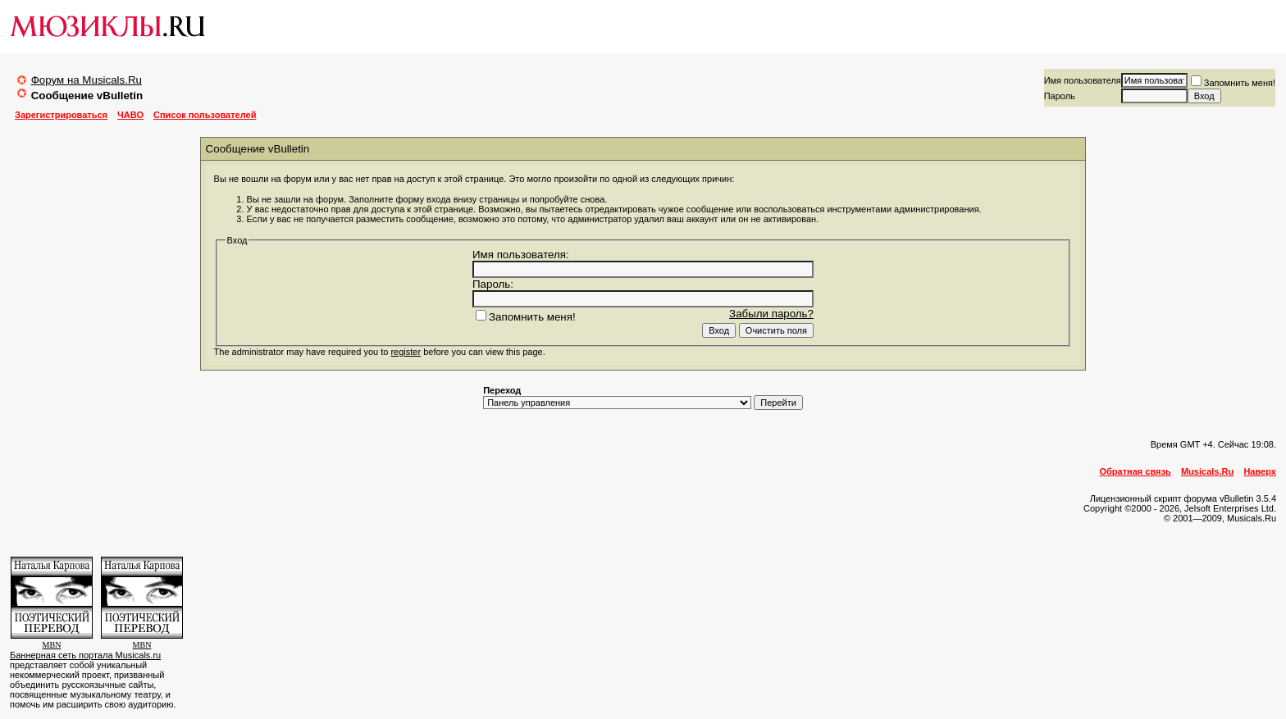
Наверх (1259, 471)
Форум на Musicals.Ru (86, 80)
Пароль (1059, 96)
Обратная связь (1135, 471)
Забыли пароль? (771, 313)
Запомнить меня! (1233, 83)
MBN (52, 644)
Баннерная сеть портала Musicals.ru (85, 655)
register (405, 352)
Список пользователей (204, 115)
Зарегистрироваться (61, 115)
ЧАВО (130, 115)
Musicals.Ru (1207, 471)
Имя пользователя (1082, 80)
